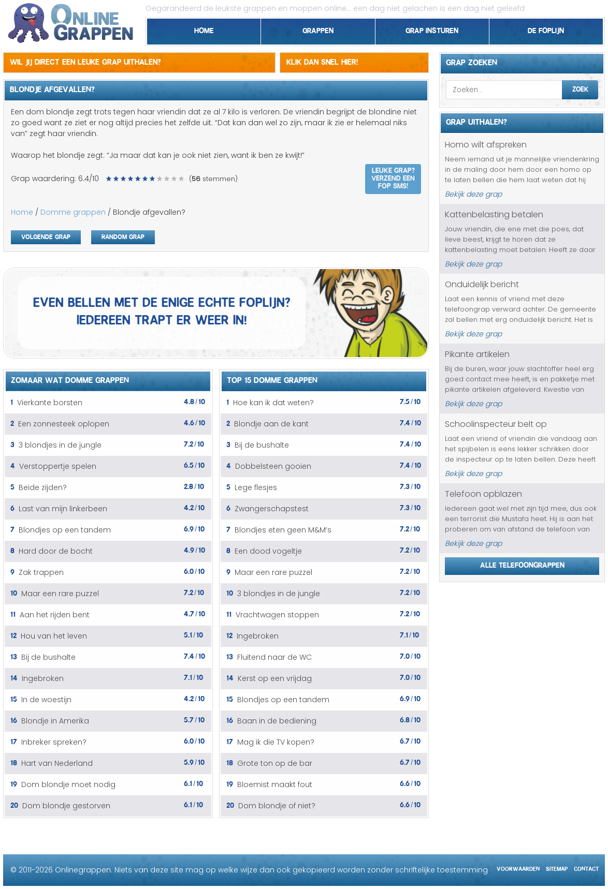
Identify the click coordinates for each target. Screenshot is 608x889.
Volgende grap (45, 236)
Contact (586, 867)
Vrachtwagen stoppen (277, 615)
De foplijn (546, 29)
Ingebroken (43, 678)
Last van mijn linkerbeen (63, 508)
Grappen (318, 29)
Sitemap (557, 867)
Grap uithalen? (476, 120)
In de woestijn (46, 699)
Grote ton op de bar (274, 763)
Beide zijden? (43, 487)
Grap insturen (432, 29)
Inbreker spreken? (53, 742)
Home (204, 29)
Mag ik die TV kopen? (275, 742)
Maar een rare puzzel (60, 593)
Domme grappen (73, 212)
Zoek (580, 88)
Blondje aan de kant (271, 424)
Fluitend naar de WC (274, 657)
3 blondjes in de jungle (60, 445)
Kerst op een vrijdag (275, 678)
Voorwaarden (518, 867)
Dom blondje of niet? (276, 806)
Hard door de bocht (56, 551)
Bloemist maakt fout (274, 784)
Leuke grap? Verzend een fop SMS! (393, 177)
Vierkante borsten (49, 402)
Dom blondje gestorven (66, 806)
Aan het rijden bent (55, 615)
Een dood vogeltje (268, 551)
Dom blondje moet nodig (68, 784)
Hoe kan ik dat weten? (273, 402)
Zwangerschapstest (272, 508)
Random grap (123, 236)
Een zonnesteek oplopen (63, 424)
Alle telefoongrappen (522, 563)
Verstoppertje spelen (57, 466)
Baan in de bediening (276, 721)
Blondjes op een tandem (65, 530)
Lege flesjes (256, 487)
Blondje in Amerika (55, 721)
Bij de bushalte (48, 657)
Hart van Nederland (57, 763)
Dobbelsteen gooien (273, 466)
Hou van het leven (54, 636)
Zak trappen (41, 572)
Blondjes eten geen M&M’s (283, 530)
